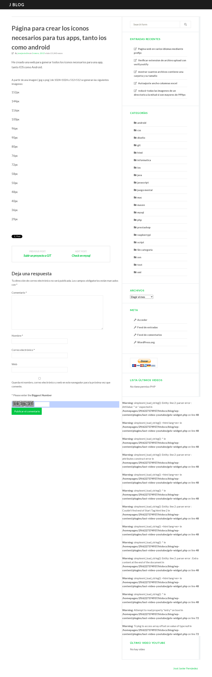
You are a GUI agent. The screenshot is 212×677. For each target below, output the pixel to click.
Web (14, 364)
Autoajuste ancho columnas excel (157, 83)
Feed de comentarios (149, 334)
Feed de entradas (147, 327)
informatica (144, 160)
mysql (140, 212)
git (139, 145)
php (139, 219)
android (141, 122)
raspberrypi (144, 234)
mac (139, 197)
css (139, 130)
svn (139, 257)
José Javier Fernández (185, 668)
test (139, 264)
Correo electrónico (23, 349)
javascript (143, 182)
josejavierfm (23, 53)
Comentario (19, 292)
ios (139, 167)
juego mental (145, 189)
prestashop (144, 227)
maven (141, 204)
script (140, 242)
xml (139, 272)
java (139, 175)
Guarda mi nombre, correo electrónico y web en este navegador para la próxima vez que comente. (61, 384)
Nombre (17, 335)
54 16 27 (23, 404)
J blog (16, 4)
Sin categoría (145, 249)
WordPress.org (146, 342)
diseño (141, 137)
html (140, 152)
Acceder (142, 319)
